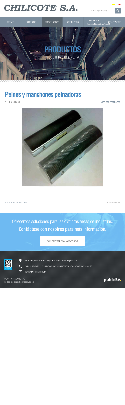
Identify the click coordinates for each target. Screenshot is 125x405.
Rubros (31, 22)
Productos (52, 22)
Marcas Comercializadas (95, 22)
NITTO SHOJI (12, 102)
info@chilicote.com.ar (35, 271)
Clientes (73, 22)
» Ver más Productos (16, 202)
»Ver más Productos (110, 102)
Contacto (114, 22)
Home (10, 22)
